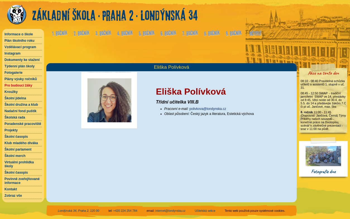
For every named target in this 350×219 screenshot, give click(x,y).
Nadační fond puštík (20, 111)
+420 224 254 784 (125, 210)
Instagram (12, 53)
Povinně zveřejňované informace (22, 181)
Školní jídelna (15, 98)
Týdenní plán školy (19, 66)
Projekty (11, 130)
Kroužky (11, 92)
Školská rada (14, 117)
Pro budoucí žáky (18, 85)
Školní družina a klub (21, 105)
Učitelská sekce (205, 210)
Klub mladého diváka (21, 143)
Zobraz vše (13, 196)
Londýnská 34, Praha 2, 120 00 (78, 210)
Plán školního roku (19, 41)
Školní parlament (18, 149)
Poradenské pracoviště (22, 124)
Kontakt (10, 189)
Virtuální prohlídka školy (19, 164)
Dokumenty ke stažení (22, 60)
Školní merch (14, 156)
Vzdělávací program (20, 47)
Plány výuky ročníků (20, 79)
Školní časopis (16, 137)
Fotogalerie (13, 73)
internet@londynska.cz (170, 210)
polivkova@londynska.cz (208, 109)
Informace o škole (18, 34)
